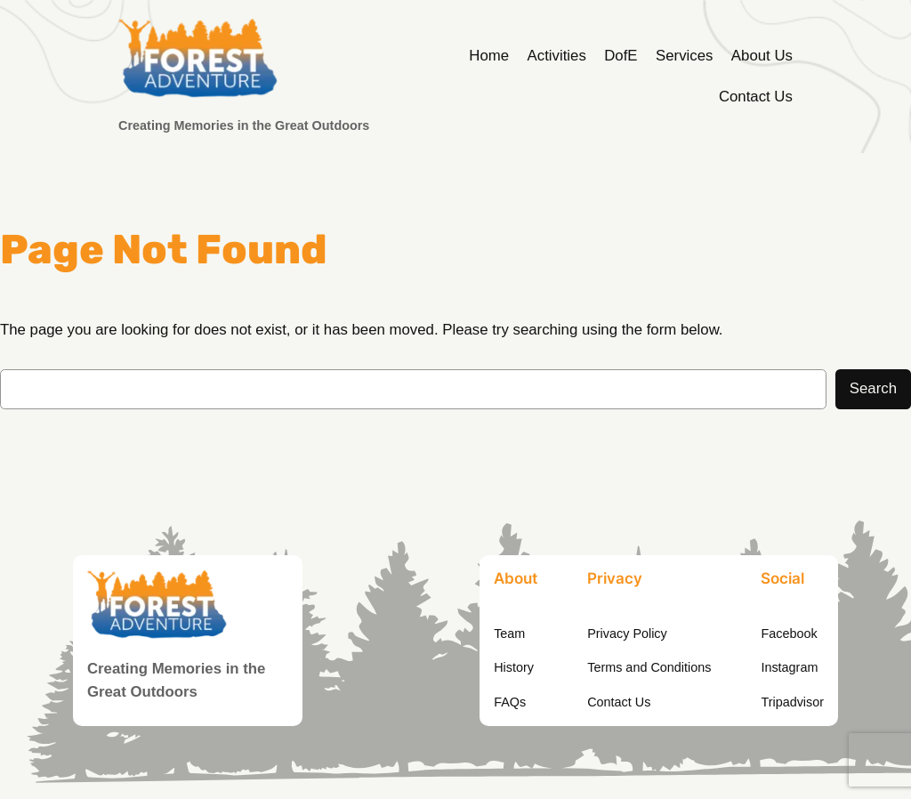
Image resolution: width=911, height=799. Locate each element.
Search (873, 388)
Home (489, 55)
